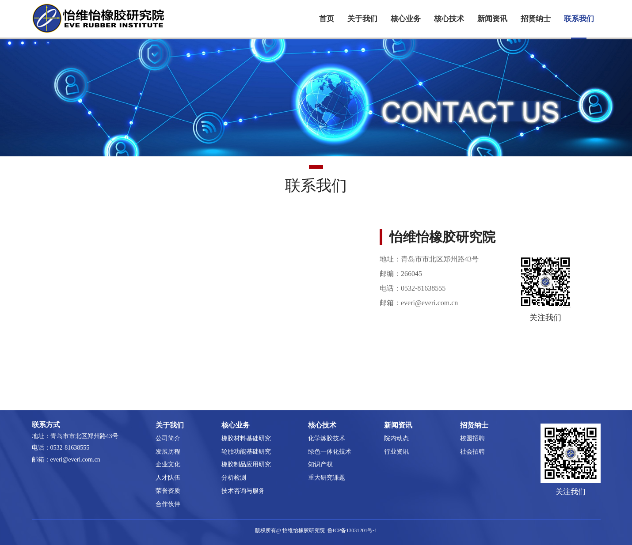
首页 (326, 19)
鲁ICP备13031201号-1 (352, 530)
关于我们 (362, 19)
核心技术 (449, 19)
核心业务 (406, 19)
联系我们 (579, 19)
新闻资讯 (492, 19)
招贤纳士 (536, 19)
